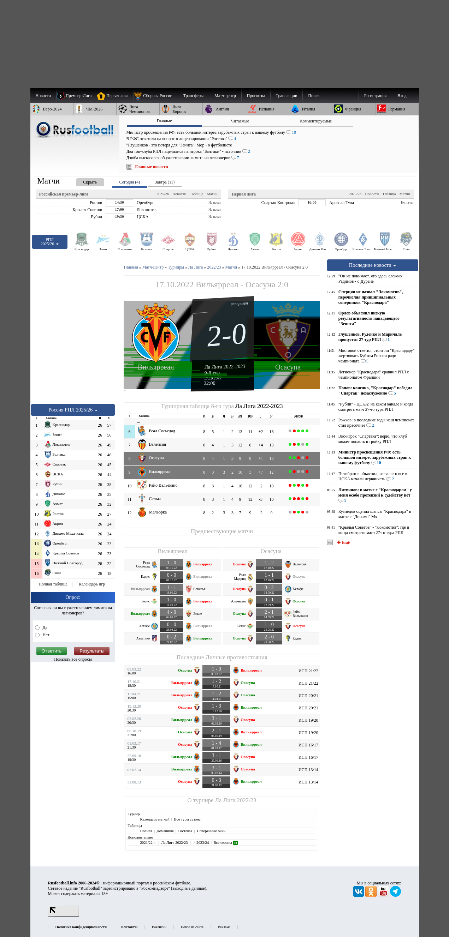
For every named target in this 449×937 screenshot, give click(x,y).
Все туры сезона (187, 819)
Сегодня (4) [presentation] (129, 182)
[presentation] (83, 180)
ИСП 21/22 (308, 670)
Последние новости (372, 265)
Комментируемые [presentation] (316, 121)
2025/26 (162, 194)
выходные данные (188, 888)
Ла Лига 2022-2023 (225, 366)
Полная (146, 831)
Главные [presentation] (164, 120)
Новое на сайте (192, 927)
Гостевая (185, 831)
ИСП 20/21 (308, 695)
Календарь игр (92, 584)
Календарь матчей (154, 819)
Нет (45, 634)
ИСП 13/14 (308, 769)
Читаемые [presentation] (240, 121)
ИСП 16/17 (308, 745)
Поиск (313, 95)
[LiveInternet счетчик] (63, 915)
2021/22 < (148, 842)
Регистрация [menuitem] (375, 95)
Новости (179, 194)
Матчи (212, 194)
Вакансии (159, 927)
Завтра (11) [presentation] (165, 182)
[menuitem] (156, 95)
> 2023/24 (201, 842)
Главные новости (151, 166)
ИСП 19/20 (308, 720)
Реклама (224, 927)
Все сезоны (225, 842)
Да (45, 627)
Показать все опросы (73, 659)
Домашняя (164, 831)
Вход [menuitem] (401, 95)
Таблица (196, 194)
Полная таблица (53, 584)
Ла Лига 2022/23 (235, 800)
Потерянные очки (211, 831)
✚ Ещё (343, 542)
